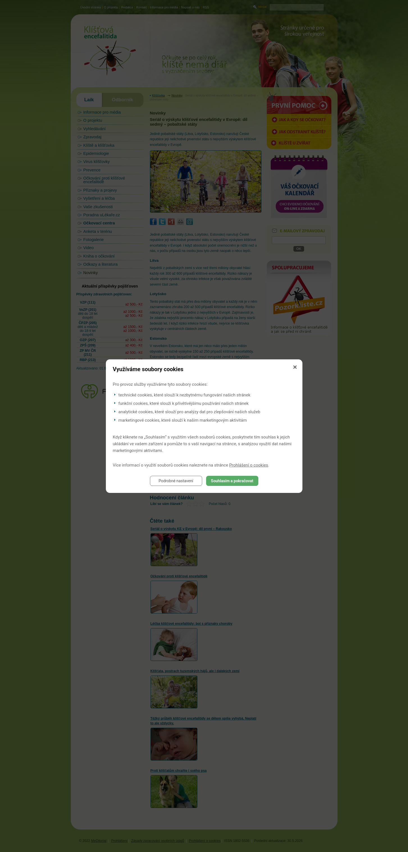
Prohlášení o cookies (248, 465)
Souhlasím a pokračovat (232, 481)
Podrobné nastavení (176, 481)
